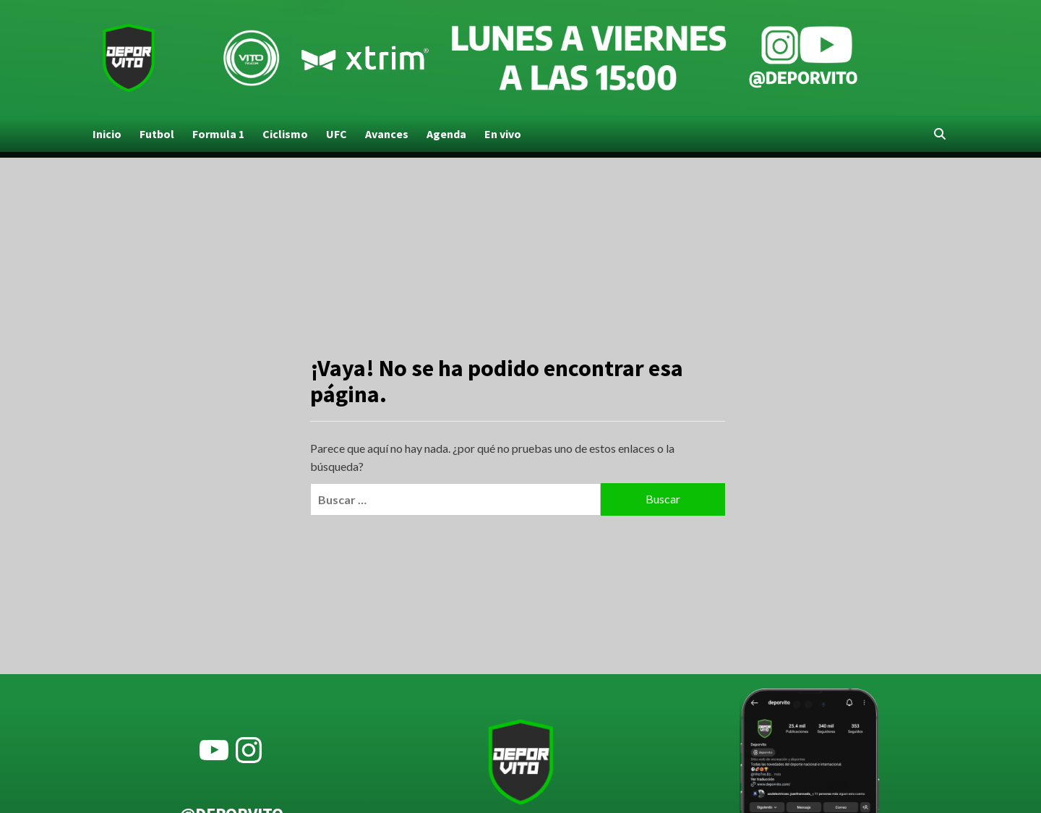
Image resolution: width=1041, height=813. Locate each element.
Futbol (157, 134)
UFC (336, 134)
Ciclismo (285, 134)
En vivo (502, 134)
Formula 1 (218, 134)
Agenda (446, 134)
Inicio (107, 134)
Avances (386, 134)
